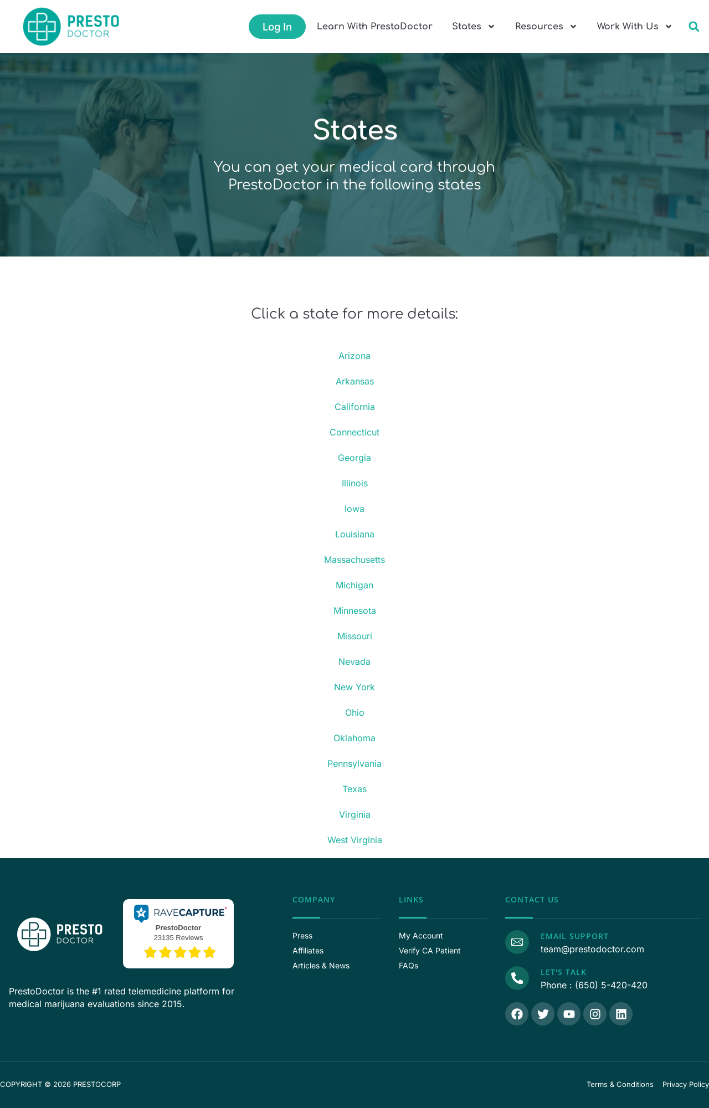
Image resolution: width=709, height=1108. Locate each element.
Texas (354, 788)
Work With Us (635, 27)
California (355, 406)
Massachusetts (354, 559)
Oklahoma (354, 737)
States (474, 27)
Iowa (354, 508)
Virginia (355, 814)
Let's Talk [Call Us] (563, 972)
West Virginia (354, 839)
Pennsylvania (354, 763)
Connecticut (354, 432)
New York (354, 687)
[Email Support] (516, 941)
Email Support (574, 936)
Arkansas (355, 381)
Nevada (354, 661)
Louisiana (354, 534)
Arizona (354, 355)
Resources (546, 27)
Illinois (355, 483)
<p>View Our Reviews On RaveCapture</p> (178, 932)
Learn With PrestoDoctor (375, 27)
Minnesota (354, 610)
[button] (693, 27)
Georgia (354, 457)
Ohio (354, 712)
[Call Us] (516, 977)
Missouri (354, 636)
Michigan (354, 585)
